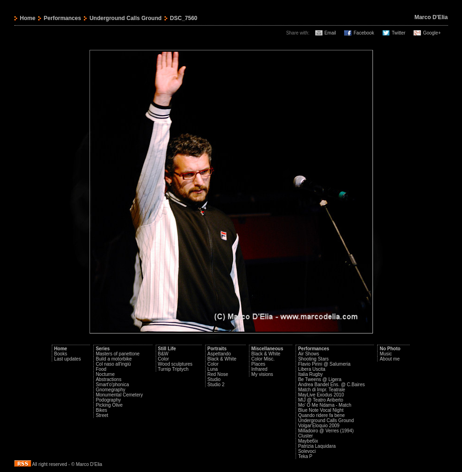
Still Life (167, 348)
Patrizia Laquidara (317, 446)
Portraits (217, 348)
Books (60, 353)
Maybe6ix (308, 441)
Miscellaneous (267, 348)
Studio (214, 379)
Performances (62, 18)
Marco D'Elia (431, 17)
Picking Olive (109, 405)
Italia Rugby (310, 374)
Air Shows (308, 353)
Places (258, 364)
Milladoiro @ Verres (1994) (325, 430)
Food (101, 369)
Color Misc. (263, 358)
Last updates (67, 358)
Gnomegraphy (110, 389)
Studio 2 (216, 384)
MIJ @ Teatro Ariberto (320, 400)
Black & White (221, 358)
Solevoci (307, 451)
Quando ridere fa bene (321, 415)
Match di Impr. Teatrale (321, 389)
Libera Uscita (311, 369)
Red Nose (217, 374)
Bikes (101, 410)
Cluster (305, 435)
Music (385, 353)
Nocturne (105, 374)
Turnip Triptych (173, 369)
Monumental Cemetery (119, 394)
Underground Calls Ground (126, 18)
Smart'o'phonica (112, 384)
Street (102, 415)
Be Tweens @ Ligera (319, 379)
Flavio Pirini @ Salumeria (324, 364)
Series (103, 348)
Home (27, 18)
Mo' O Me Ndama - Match (324, 405)
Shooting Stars (313, 358)
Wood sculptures (175, 364)
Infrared (259, 369)
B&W (163, 353)
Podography (108, 400)
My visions (262, 374)
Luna (212, 369)
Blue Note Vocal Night (320, 410)
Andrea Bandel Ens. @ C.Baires (331, 384)
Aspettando (219, 353)
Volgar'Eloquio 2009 (318, 425)
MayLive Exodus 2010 (321, 394)
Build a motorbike (113, 358)
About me (389, 358)
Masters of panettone (117, 353)
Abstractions (108, 379)
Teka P (305, 456)
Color (163, 358)
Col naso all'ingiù (113, 364)
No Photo (389, 348)
